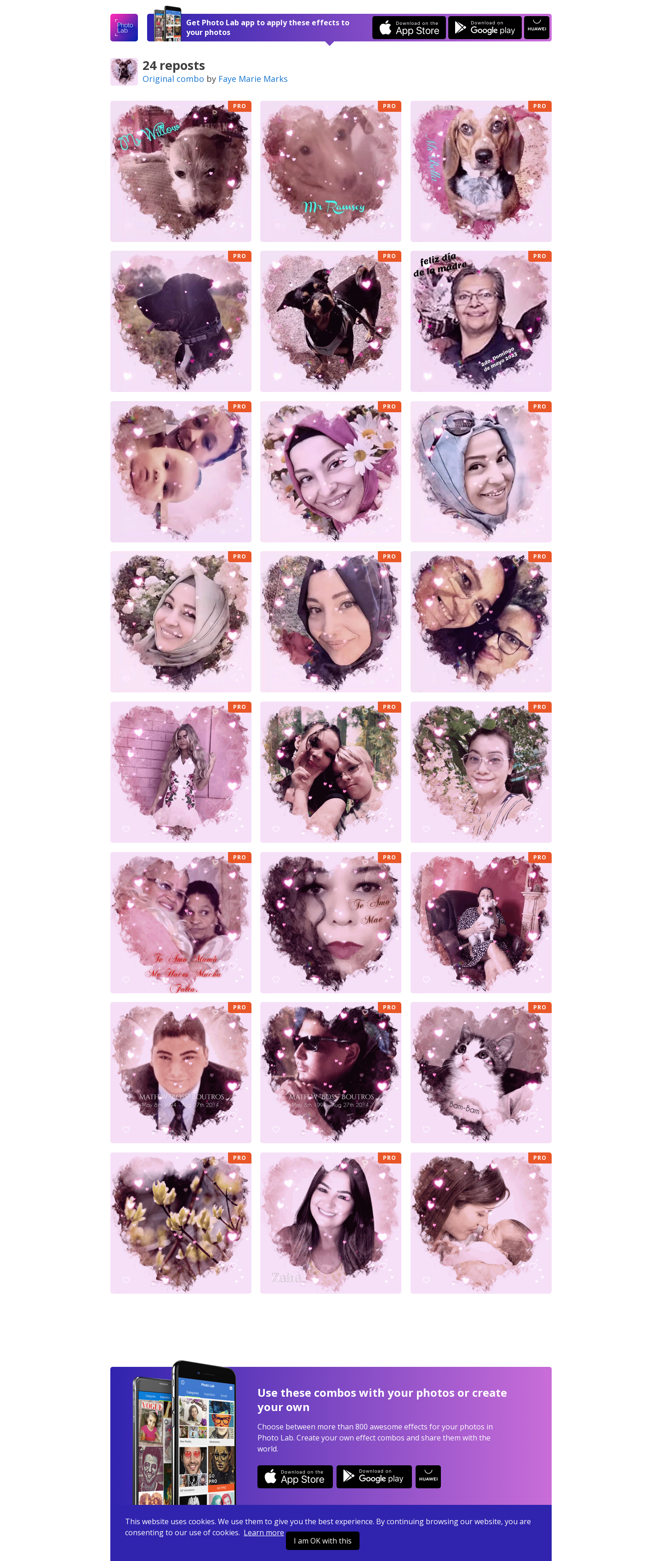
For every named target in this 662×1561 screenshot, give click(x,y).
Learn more (264, 1532)
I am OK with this (323, 1541)
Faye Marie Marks (253, 78)
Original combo (173, 78)
